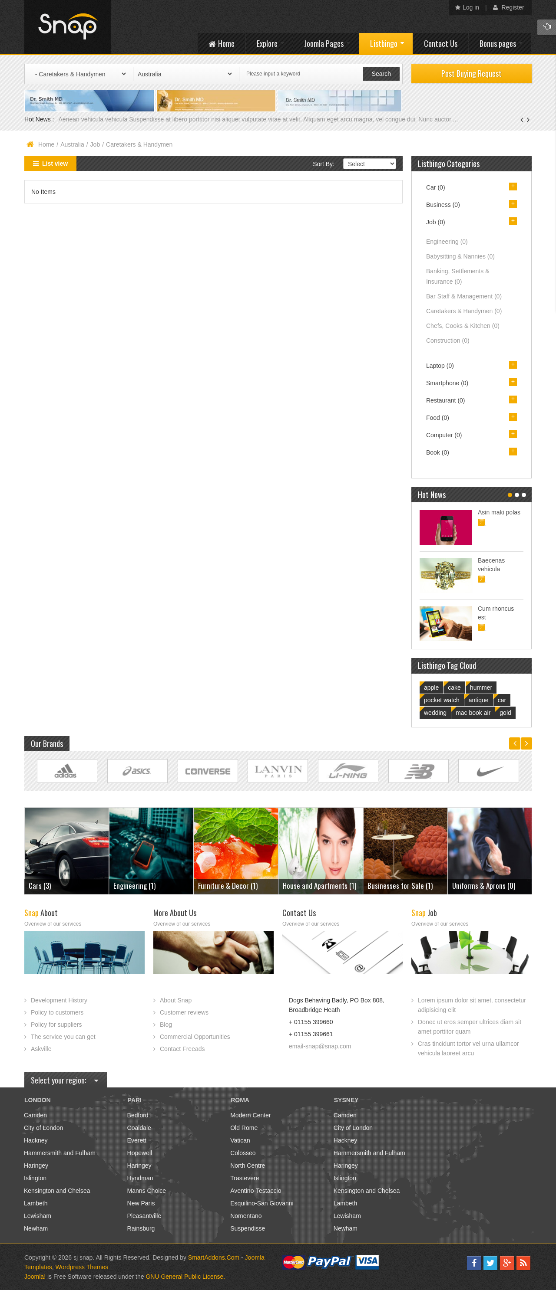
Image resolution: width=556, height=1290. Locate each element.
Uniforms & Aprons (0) (483, 885)
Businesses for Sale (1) (400, 885)
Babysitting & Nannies (460, 256)
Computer (444, 435)
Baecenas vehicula (491, 565)
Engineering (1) (134, 885)
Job (95, 144)
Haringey (36, 1165)
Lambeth (35, 1203)
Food (437, 417)
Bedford (138, 1115)
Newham (36, 1228)
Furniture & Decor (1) (228, 885)
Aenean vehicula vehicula (93, 119)
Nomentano (245, 1215)
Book (437, 452)
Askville (41, 1048)
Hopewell (139, 1152)
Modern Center (250, 1115)
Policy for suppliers (56, 1024)
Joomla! (35, 1276)
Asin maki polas (499, 512)
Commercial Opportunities (195, 1036)
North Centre (247, 1165)
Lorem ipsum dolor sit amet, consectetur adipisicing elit (472, 1005)
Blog (166, 1024)
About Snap (176, 1000)
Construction (448, 340)
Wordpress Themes (82, 1267)
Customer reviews (184, 1012)
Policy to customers (57, 1012)
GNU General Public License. (185, 1276)
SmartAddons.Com (213, 1257)
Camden (35, 1115)
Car (435, 187)
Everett (136, 1140)
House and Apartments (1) (319, 885)
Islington (35, 1178)
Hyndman (140, 1178)
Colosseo (242, 1152)
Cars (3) (40, 885)
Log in (467, 7)
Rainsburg (141, 1228)
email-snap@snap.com (320, 1046)
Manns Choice (146, 1190)
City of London (43, 1127)
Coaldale (139, 1127)
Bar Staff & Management (464, 296)
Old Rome (244, 1127)
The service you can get (63, 1036)
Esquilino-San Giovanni (262, 1203)
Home (46, 144)
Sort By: (323, 163)
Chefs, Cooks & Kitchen (463, 325)
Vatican (240, 1140)
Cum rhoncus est (496, 613)
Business (443, 204)
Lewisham (37, 1215)
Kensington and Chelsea (57, 1190)
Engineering (447, 241)
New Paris (141, 1203)
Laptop (440, 365)
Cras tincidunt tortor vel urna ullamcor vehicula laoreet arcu (468, 1048)
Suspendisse (247, 1228)
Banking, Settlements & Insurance (458, 276)
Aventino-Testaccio (255, 1190)
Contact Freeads (182, 1048)
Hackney (35, 1140)
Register (508, 7)
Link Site (67, 771)
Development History (59, 1000)
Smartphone (447, 383)
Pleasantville (144, 1215)
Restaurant (445, 400)
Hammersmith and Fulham (60, 1152)
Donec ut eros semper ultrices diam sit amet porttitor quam (469, 1026)
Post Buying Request (471, 73)
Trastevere (244, 1178)
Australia (72, 144)
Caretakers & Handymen (464, 311)
